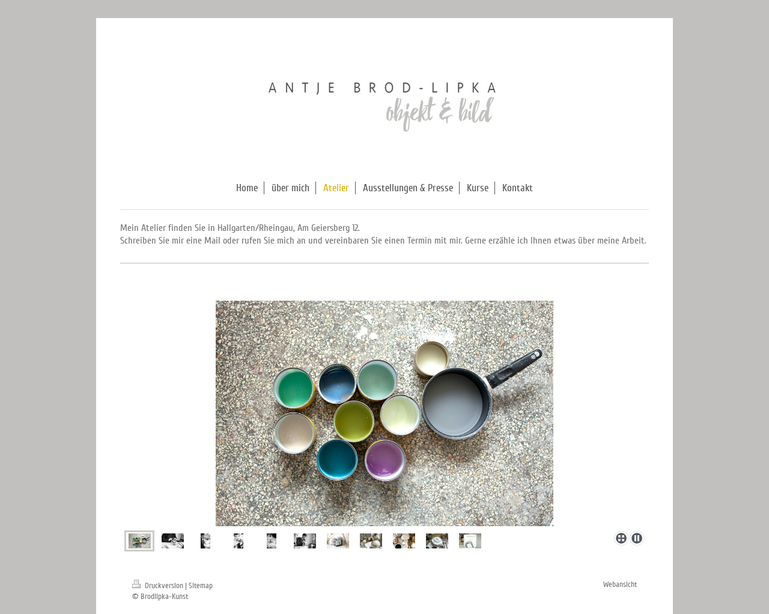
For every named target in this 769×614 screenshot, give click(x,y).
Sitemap (201, 586)
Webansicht (620, 584)
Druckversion (158, 586)
